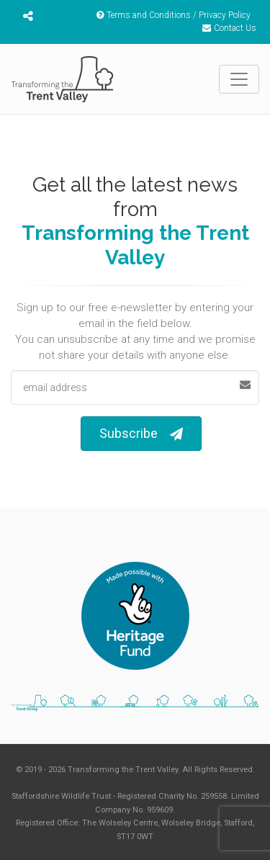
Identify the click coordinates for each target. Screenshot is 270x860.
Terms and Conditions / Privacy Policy (173, 15)
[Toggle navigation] (239, 79)
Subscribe (141, 434)
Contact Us (229, 28)
